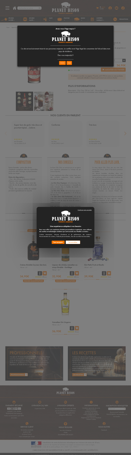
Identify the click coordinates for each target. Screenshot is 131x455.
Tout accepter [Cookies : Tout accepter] (58, 242)
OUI (69, 63)
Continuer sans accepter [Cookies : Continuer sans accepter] (85, 210)
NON (62, 63)
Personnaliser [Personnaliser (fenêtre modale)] (72, 242)
